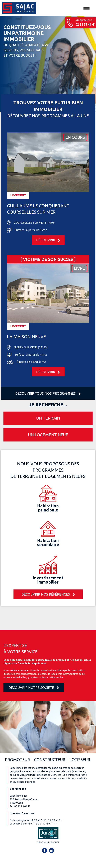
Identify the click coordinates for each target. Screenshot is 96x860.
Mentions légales (48, 842)
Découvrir (48, 240)
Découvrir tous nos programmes (48, 393)
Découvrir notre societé (33, 688)
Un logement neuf (48, 434)
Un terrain (48, 418)
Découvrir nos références (48, 594)
